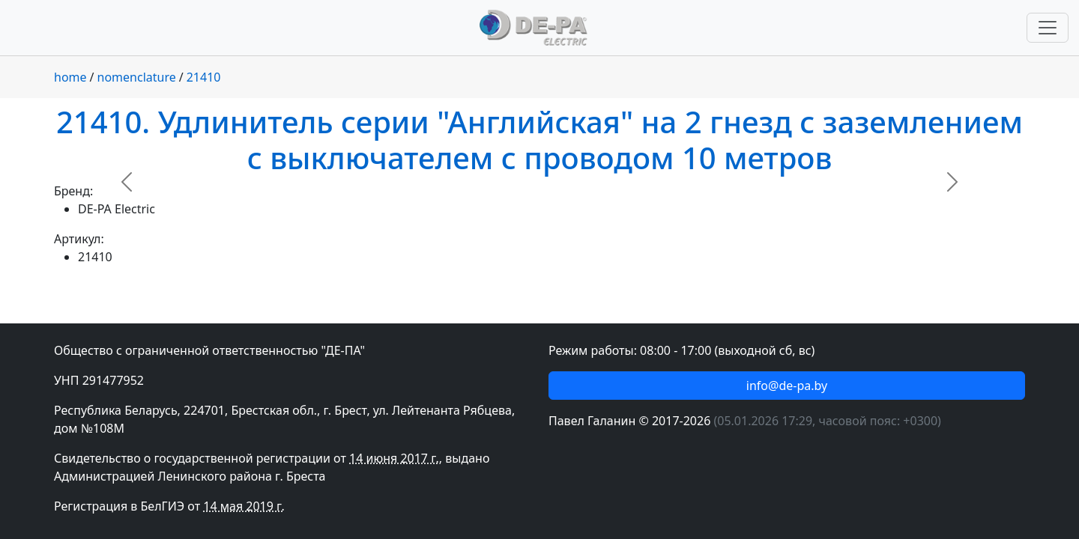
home (70, 77)
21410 (204, 77)
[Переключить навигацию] (1048, 28)
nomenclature (136, 77)
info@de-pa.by (786, 385)
